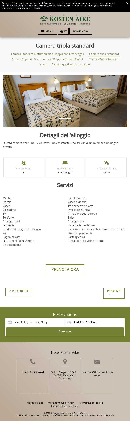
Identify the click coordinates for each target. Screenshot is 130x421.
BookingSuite (80, 410)
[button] (62, 121)
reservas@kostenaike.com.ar (101, 379)
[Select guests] (82, 322)
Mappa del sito (35, 400)
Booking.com (48, 413)
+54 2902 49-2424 (29, 377)
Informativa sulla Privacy (61, 400)
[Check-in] (19, 322)
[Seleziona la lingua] (63, 31)
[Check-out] (41, 322)
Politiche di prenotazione (65, 403)
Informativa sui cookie (30, 8)
